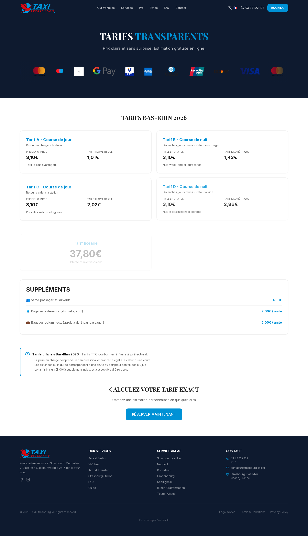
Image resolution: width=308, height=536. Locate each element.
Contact (180, 7)
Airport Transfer (98, 470)
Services (127, 7)
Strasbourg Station (100, 476)
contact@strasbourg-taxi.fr (248, 467)
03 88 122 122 (239, 458)
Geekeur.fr (163, 520)
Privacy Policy (279, 512)
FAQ (166, 7)
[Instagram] (28, 480)
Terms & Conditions (252, 512)
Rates (154, 7)
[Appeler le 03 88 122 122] (252, 8)
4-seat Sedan (97, 458)
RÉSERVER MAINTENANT (154, 414)
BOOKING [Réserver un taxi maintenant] (277, 7)
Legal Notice (227, 512)
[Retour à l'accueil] (37, 8)
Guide (92, 487)
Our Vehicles (106, 7)
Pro (141, 7)
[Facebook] (22, 480)
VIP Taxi (93, 464)
